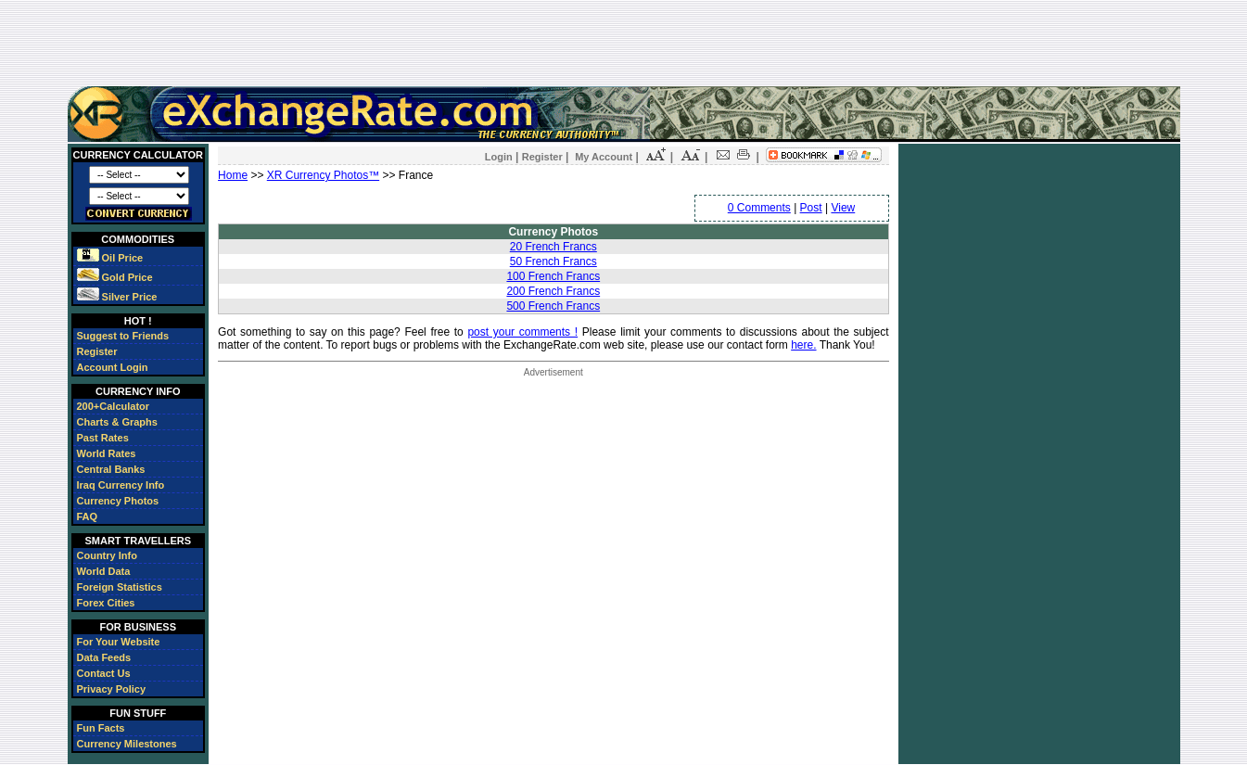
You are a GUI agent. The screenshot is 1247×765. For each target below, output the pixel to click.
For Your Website (118, 641)
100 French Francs (553, 276)
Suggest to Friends (123, 335)
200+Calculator (113, 406)
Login (499, 156)
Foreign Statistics (119, 587)
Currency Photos (118, 500)
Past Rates (103, 437)
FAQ (87, 516)
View (843, 207)
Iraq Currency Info (121, 485)
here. (803, 344)
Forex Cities (106, 602)
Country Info (107, 555)
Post (811, 207)
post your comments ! (522, 331)
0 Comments (759, 207)
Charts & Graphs (117, 421)
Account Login (112, 367)
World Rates (106, 453)
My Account (603, 156)
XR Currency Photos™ (323, 175)
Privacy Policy (111, 689)
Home (233, 175)
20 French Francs (553, 246)
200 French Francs (553, 291)
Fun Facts (101, 727)
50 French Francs (553, 261)
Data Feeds (104, 657)
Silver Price (117, 296)
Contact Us (104, 673)
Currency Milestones (127, 743)
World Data (104, 571)
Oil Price (110, 257)
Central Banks (111, 469)
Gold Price (115, 277)
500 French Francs (553, 306)
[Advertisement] (623, 42)
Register (97, 351)
